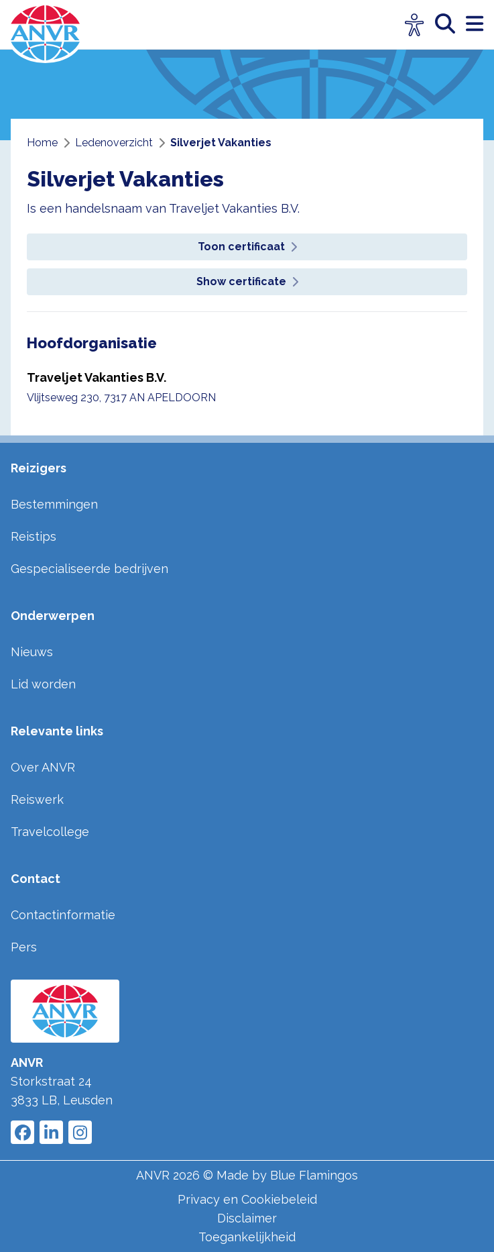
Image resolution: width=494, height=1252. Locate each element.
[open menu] (474, 24)
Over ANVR (43, 767)
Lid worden (43, 684)
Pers (24, 947)
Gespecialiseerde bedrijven (89, 569)
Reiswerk (37, 799)
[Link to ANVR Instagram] (80, 1132)
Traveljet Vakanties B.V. (96, 377)
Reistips (33, 536)
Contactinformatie (63, 915)
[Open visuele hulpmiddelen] (414, 25)
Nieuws (32, 652)
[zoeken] (450, 24)
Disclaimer (247, 1218)
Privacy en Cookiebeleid (247, 1199)
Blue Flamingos (314, 1175)
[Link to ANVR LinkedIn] (51, 1132)
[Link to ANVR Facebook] (22, 1132)
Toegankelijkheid (247, 1237)
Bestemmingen (54, 504)
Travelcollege (50, 832)
